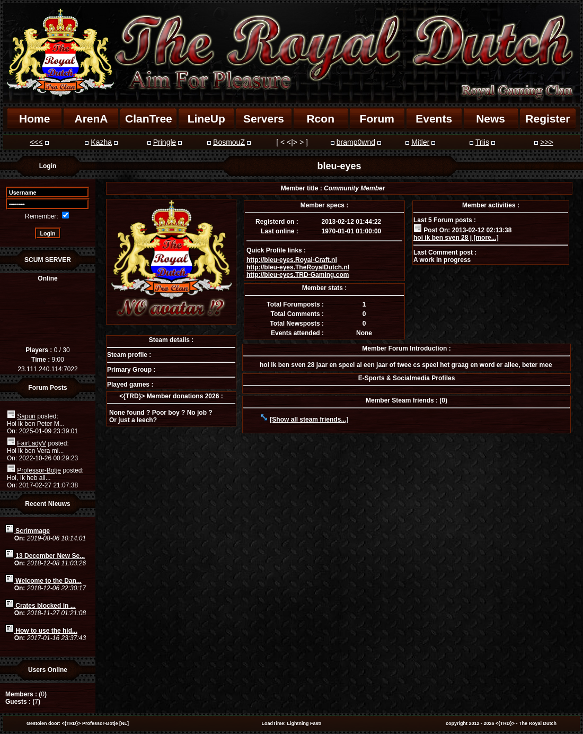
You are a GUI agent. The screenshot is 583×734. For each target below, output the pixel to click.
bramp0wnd (356, 142)
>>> (546, 142)
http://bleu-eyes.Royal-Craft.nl (291, 260)
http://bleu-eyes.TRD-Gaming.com (297, 274)
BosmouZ (229, 142)
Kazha (101, 142)
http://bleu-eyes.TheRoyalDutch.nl (297, 267)
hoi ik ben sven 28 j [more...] (456, 237)
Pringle (164, 142)
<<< (36, 142)
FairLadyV (31, 443)
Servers (263, 118)
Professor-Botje (39, 470)
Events (434, 118)
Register (547, 118)
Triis (482, 142)
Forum (377, 118)
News (490, 118)
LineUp (206, 118)
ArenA (91, 118)
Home (34, 118)
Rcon (320, 118)
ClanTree (148, 118)
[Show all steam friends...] (309, 419)
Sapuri (26, 416)
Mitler (420, 142)
